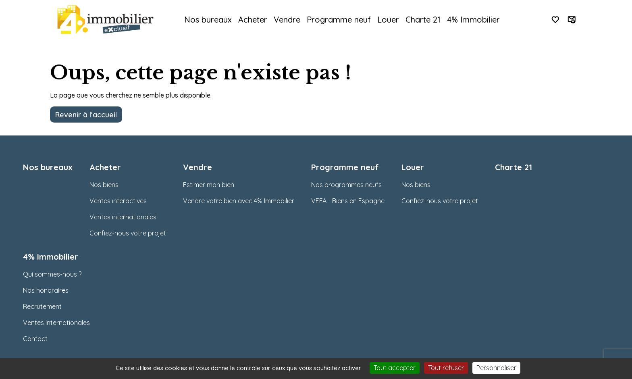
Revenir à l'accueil (86, 114)
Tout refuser (446, 368)
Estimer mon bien (208, 185)
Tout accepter (395, 368)
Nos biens (103, 185)
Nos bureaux (208, 20)
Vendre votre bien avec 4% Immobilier (238, 201)
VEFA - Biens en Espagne (348, 201)
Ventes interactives (118, 201)
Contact (35, 339)
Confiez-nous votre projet (127, 233)
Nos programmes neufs (346, 185)
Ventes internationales (122, 217)
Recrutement (42, 306)
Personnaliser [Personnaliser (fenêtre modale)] (496, 368)
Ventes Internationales (56, 323)
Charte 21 (423, 20)
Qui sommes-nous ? (52, 274)
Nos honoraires (46, 290)
